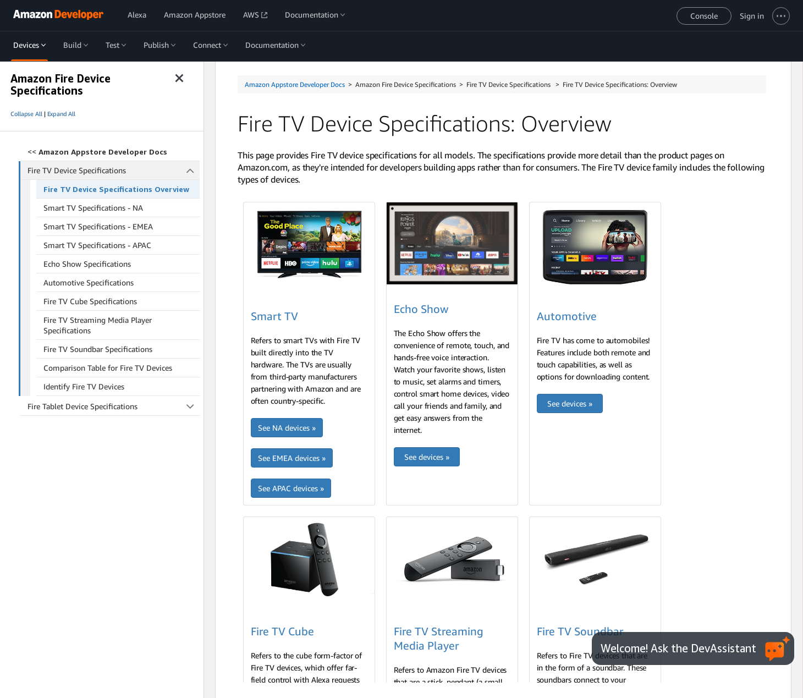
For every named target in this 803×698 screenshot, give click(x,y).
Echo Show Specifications (87, 263)
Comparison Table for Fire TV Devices (107, 367)
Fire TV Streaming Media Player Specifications (97, 325)
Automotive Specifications (88, 282)
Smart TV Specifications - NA (93, 207)
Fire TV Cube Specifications (90, 301)
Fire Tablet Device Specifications (114, 406)
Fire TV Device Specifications (114, 170)
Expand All (61, 114)
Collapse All (26, 114)
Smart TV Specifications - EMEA (98, 226)
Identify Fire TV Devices (83, 386)
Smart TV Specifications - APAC (97, 245)
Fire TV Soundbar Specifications (97, 349)
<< (97, 151)
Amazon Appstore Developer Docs (295, 84)
